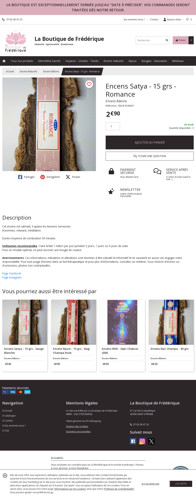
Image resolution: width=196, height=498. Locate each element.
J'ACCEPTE (181, 483)
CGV (5, 430)
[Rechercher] (166, 40)
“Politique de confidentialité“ (119, 489)
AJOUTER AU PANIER (150, 142)
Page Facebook (11, 273)
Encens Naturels (28, 71)
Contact (154, 19)
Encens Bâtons (51, 71)
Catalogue (9, 415)
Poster (73, 177)
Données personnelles (78, 431)
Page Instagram (11, 277)
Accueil (10, 71)
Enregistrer (50, 177)
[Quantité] (113, 126)
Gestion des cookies (77, 426)
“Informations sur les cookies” (70, 489)
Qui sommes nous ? (14, 425)
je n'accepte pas (150, 483)
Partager (26, 177)
